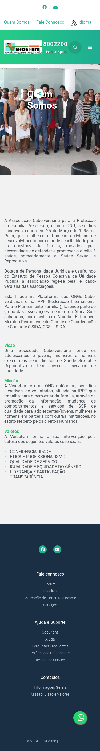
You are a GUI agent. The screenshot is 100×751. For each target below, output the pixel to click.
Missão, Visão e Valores (50, 694)
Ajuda (50, 639)
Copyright (50, 632)
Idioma (82, 22)
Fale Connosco (50, 22)
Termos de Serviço (50, 660)
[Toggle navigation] (90, 47)
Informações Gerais (50, 687)
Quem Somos (17, 22)
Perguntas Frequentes (50, 646)
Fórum (50, 584)
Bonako (66, 741)
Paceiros (50, 591)
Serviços (50, 605)
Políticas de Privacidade (50, 653)
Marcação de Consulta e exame (50, 598)
